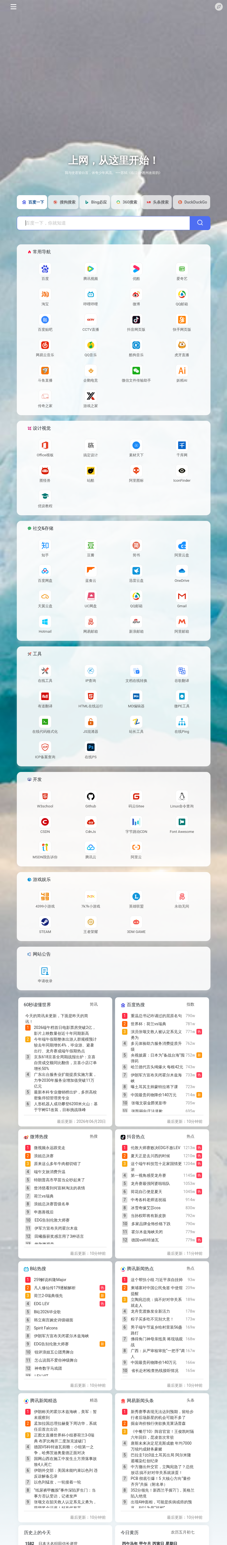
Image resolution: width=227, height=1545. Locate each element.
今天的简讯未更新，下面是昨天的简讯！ (56, 1019)
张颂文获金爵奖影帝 (149, 1103)
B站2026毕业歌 (47, 1312)
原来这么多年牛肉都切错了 (57, 1163)
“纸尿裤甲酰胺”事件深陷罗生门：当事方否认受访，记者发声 (65, 1493)
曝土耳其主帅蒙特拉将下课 (154, 1087)
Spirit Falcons (46, 1328)
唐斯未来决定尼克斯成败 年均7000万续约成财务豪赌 (161, 1446)
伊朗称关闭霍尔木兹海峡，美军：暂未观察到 (65, 1414)
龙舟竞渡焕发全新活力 (150, 1311)
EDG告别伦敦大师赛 (52, 1220)
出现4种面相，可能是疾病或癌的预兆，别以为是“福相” (161, 1505)
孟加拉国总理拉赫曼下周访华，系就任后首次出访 (65, 1426)
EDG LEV (41, 1303)
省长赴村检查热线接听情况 (154, 1370)
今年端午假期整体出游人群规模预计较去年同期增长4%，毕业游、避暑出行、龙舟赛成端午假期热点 (65, 1045)
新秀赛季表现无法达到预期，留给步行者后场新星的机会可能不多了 (162, 1414)
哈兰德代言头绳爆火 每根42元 (157, 1067)
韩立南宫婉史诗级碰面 (53, 1320)
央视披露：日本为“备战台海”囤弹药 (158, 1058)
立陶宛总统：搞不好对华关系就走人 (156, 1302)
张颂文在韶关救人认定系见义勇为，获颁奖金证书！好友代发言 (65, 1505)
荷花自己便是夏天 (146, 1191)
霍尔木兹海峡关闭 (147, 1232)
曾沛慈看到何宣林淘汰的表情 (59, 1188)
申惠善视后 (44, 1212)
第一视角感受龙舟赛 (148, 1175)
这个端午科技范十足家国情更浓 (156, 1166)
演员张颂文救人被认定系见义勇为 (156, 1034)
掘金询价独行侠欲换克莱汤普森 (158, 1423)
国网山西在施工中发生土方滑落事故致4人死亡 (65, 1461)
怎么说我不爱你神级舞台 (56, 1360)
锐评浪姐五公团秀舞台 (54, 1352)
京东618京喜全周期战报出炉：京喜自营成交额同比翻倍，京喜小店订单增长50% (65, 1063)
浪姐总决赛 (44, 1156)
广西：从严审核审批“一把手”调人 (158, 1353)
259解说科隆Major (50, 1279)
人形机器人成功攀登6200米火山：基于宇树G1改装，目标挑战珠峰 (66, 1107)
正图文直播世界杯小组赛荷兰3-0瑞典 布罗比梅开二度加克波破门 (64, 1438)
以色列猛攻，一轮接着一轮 (57, 1482)
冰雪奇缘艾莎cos (146, 1208)
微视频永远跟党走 (49, 1147)
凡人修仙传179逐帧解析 (55, 1288)
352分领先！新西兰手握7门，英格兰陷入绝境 (162, 1493)
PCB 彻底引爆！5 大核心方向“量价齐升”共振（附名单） (161, 1481)
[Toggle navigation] (13, 6)
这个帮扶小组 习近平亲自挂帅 (157, 1279)
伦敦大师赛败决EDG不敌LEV (155, 1147)
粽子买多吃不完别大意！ (152, 1319)
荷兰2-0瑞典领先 (48, 1295)
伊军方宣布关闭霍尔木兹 (56, 1228)
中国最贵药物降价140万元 (154, 1095)
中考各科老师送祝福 (148, 1199)
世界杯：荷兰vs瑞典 (148, 1024)
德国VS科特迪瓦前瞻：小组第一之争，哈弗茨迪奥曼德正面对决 (64, 1450)
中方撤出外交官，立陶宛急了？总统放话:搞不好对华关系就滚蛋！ (162, 1469)
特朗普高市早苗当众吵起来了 (59, 1180)
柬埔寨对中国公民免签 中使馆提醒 (157, 1291)
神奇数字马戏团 (48, 1368)
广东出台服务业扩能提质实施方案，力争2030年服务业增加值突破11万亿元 (65, 1080)
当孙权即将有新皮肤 (148, 1215)
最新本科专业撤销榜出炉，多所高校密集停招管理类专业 (65, 1095)
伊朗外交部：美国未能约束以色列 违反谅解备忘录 (66, 1473)
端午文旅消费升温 (49, 1172)
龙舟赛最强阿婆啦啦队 (150, 1183)
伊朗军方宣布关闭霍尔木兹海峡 (156, 1078)
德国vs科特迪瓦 (145, 1240)
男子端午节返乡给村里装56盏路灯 (156, 1330)
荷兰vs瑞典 (44, 1196)
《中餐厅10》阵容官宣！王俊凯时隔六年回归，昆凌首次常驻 (162, 1434)
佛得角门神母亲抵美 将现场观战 (157, 1342)
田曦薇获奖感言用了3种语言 (59, 1236)
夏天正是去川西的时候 (150, 1156)
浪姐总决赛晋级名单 (51, 1204)
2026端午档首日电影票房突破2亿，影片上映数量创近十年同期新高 (65, 1030)
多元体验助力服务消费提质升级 (156, 1046)
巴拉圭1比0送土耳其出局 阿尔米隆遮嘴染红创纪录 (161, 1458)
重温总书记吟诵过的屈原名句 (156, 1016)
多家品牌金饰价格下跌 (151, 1224)
